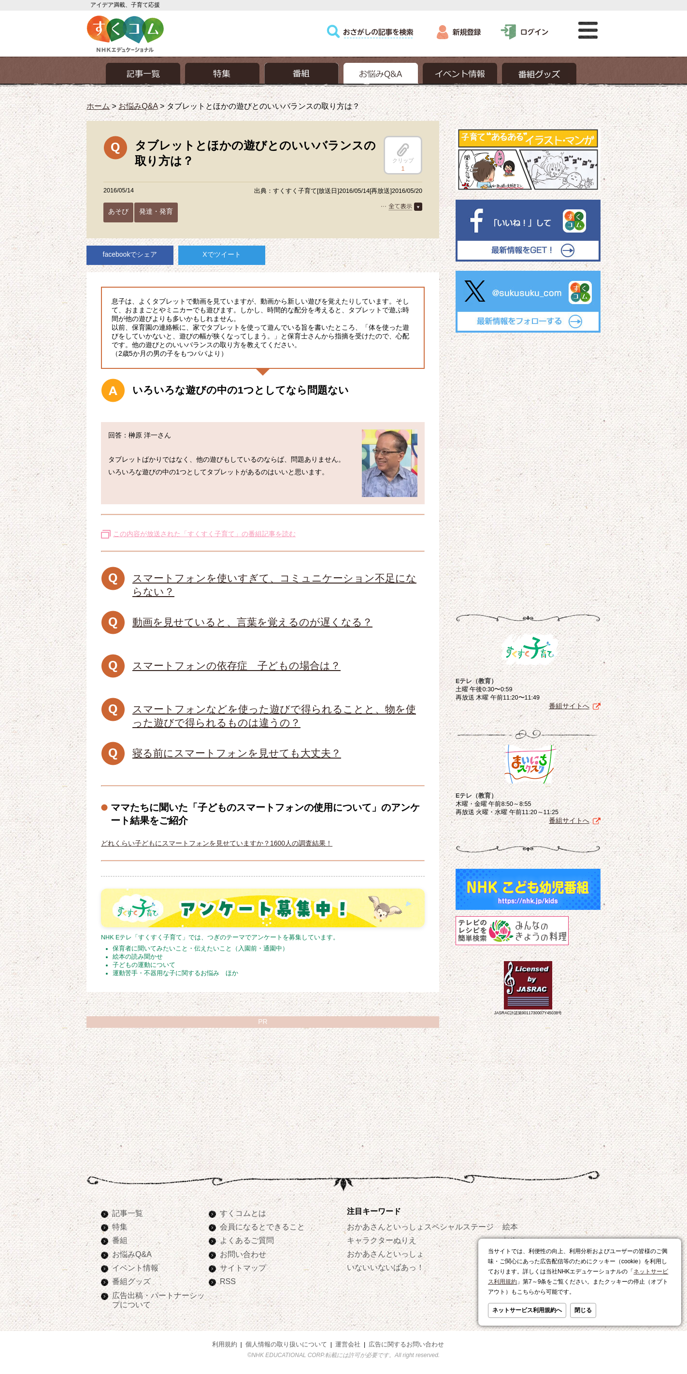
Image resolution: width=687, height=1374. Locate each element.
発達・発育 (156, 211)
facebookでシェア (130, 254)
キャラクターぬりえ (381, 1240)
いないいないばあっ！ (385, 1267)
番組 (120, 1240)
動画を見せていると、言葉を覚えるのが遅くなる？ (252, 622)
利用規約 (224, 1344)
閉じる (583, 1310)
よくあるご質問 (247, 1240)
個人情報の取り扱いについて (286, 1344)
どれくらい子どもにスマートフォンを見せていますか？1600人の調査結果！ (216, 843)
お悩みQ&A (137, 106)
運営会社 (347, 1344)
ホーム (98, 106)
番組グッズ (131, 1281)
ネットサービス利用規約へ (527, 1310)
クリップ (403, 153)
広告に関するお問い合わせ (406, 1344)
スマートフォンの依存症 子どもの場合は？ (236, 665)
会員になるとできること (262, 1226)
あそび (118, 211)
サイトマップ (243, 1267)
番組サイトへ (569, 706)
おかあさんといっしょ (385, 1253)
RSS (228, 1281)
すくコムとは (243, 1213)
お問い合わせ (243, 1254)
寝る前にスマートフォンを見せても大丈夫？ (236, 753)
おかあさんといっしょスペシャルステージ (420, 1226)
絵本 (510, 1226)
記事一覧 (127, 1213)
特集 (120, 1226)
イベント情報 (135, 1267)
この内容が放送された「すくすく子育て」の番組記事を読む (204, 534)
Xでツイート (221, 254)
